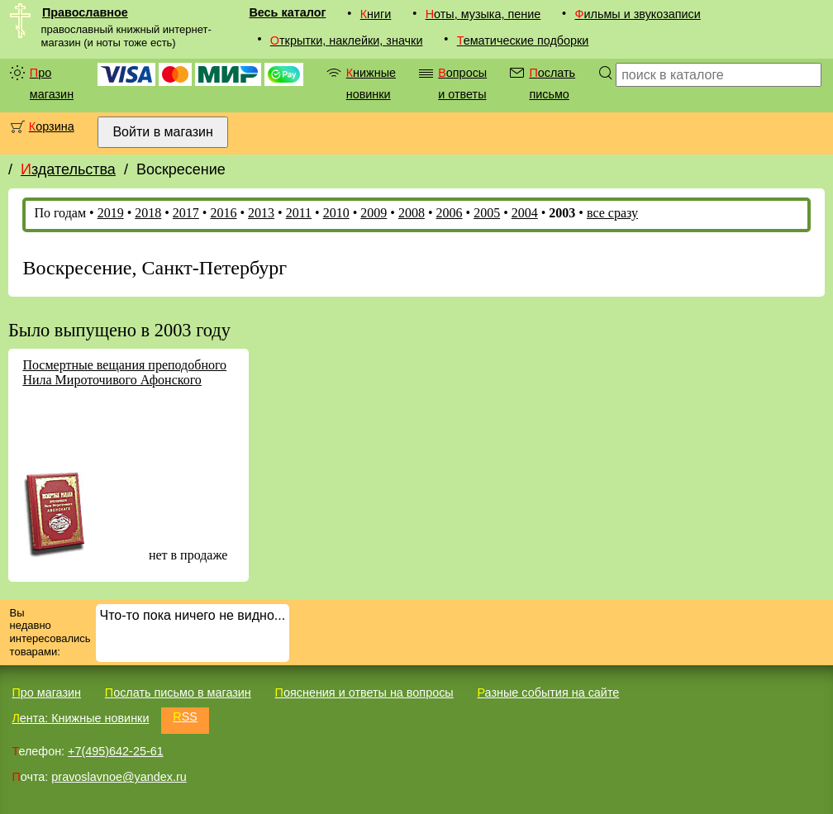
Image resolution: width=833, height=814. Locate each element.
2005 (487, 213)
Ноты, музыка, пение (483, 14)
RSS (185, 716)
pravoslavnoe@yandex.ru (118, 776)
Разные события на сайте (548, 692)
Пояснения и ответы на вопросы (364, 692)
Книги (376, 14)
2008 (411, 213)
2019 (111, 213)
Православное (85, 12)
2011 (299, 213)
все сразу (612, 213)
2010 (336, 213)
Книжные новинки (371, 83)
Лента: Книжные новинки (80, 718)
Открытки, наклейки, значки (346, 40)
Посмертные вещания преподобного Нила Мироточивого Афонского (124, 372)
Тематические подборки (523, 40)
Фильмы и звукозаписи (638, 14)
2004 (525, 213)
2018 (148, 213)
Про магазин (52, 83)
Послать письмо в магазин (178, 692)
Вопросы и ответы (462, 83)
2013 (261, 213)
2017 (186, 213)
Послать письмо (552, 83)
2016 (223, 213)
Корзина (51, 126)
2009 (373, 213)
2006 (449, 213)
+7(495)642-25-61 (116, 751)
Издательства (68, 169)
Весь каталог (287, 12)
